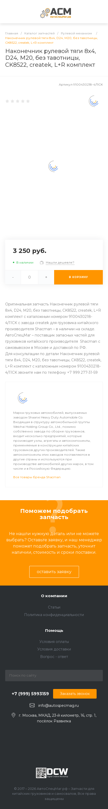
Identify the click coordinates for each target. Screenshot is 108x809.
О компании (54, 595)
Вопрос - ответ (54, 656)
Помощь (54, 630)
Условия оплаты (54, 641)
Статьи (54, 607)
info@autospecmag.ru (58, 705)
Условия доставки (54, 649)
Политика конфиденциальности (54, 614)
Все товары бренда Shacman (37, 477)
